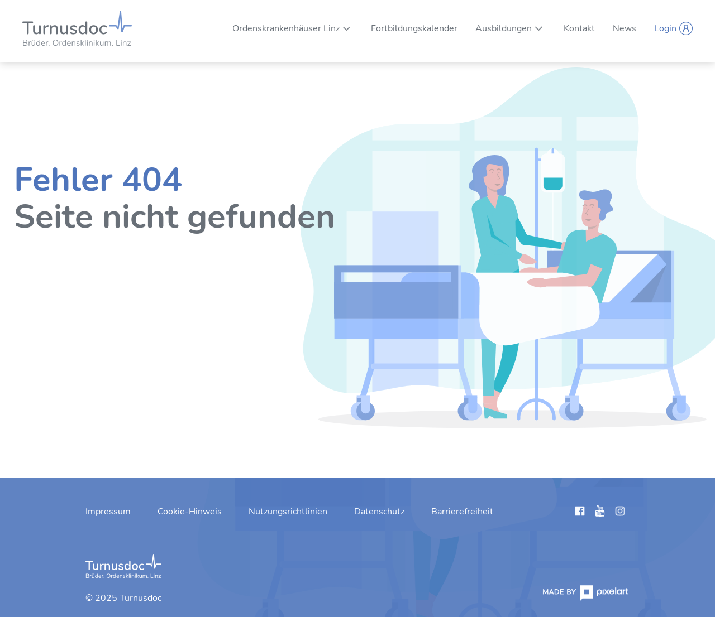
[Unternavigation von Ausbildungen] (539, 28)
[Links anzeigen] (579, 513)
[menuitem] (286, 28)
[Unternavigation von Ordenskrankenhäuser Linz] (347, 28)
